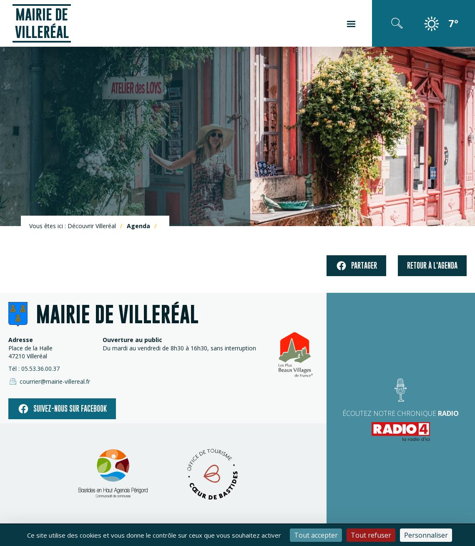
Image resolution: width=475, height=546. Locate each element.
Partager (356, 266)
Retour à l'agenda (432, 265)
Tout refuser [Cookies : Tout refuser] (371, 535)
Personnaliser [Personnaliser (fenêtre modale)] (426, 535)
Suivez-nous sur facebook (62, 409)
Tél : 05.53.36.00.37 (34, 368)
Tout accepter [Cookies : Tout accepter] (316, 535)
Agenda (138, 226)
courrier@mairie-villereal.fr (49, 381)
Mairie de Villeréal (42, 23)
